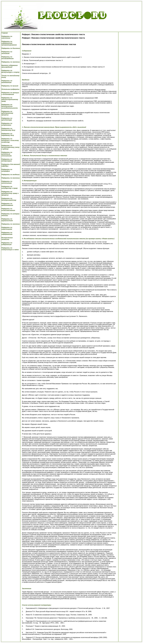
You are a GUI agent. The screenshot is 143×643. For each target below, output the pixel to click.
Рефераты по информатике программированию (9, 43)
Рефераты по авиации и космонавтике (10, 93)
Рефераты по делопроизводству (8, 199)
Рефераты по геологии (10, 178)
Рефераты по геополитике (6, 182)
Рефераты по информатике (6, 233)
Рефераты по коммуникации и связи (10, 248)
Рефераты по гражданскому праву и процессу (10, 193)
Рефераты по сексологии (6, 37)
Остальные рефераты (10, 89)
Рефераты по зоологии (10, 224)
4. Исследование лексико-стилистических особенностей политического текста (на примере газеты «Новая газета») (68, 238)
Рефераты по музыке (9, 86)
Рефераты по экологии (10, 62)
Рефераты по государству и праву (9, 187)
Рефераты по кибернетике (6, 243)
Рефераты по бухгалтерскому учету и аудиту (10, 147)
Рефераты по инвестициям (6, 228)
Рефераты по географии (6, 170)
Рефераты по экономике (6, 52)
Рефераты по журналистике (7, 219)
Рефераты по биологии (10, 48)
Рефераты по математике (6, 81)
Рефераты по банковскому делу (8, 129)
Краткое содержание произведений (9, 66)
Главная (4, 33)
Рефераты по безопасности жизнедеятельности (9, 106)
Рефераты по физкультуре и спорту (10, 71)
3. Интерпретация (29, 180)
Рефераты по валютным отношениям (6, 154)
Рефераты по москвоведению (7, 57)
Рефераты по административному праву (9, 99)
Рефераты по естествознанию (8, 209)
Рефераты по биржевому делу (7, 134)
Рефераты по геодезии (10, 174)
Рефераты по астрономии (6, 124)
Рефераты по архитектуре (6, 119)
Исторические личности (7, 238)
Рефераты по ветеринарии (6, 160)
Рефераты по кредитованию (7, 204)
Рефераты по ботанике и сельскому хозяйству (10, 140)
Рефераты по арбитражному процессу (7, 113)
